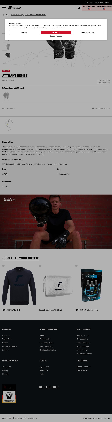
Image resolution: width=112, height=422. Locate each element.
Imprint (59, 36)
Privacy (52, 36)
